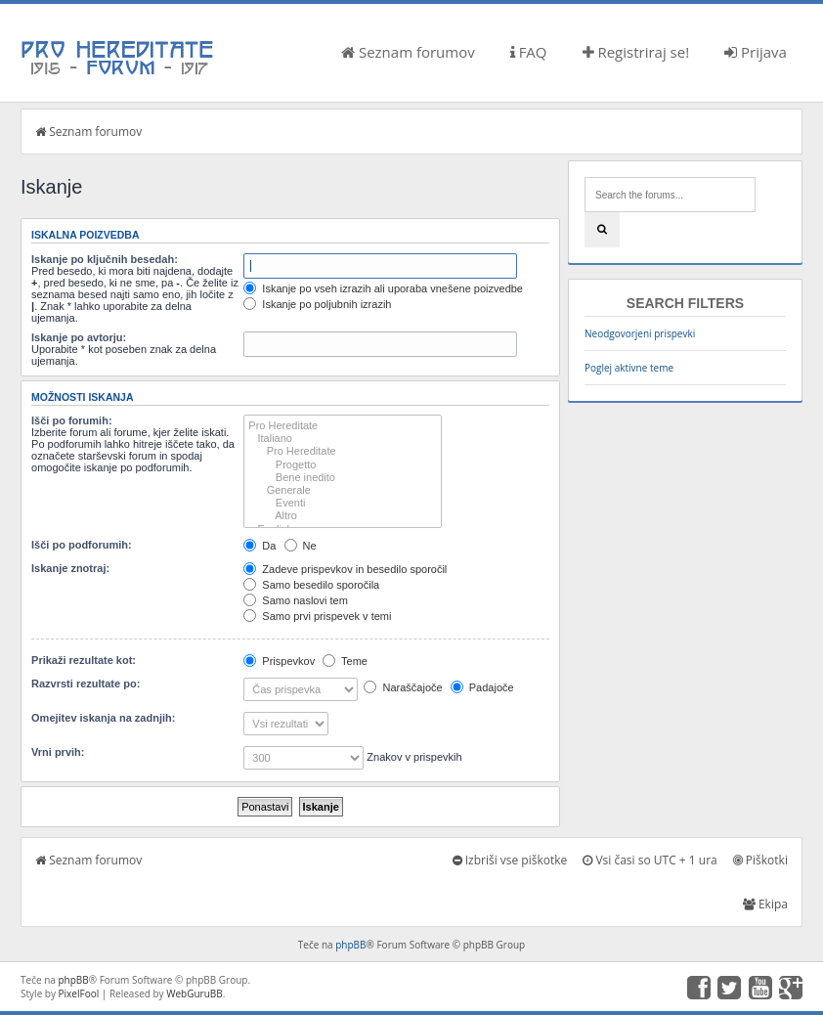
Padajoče (482, 687)
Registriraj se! (636, 52)
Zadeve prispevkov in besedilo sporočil (345, 569)
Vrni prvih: (57, 752)
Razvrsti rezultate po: (85, 683)
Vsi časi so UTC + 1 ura (649, 860)
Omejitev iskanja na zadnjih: (103, 718)
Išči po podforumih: (81, 545)
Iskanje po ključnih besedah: (104, 259)
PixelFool (79, 993)
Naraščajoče (403, 687)
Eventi (342, 503)
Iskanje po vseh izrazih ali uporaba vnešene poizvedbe (383, 288)
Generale (342, 490)
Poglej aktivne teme (629, 368)
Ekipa (765, 904)
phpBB (350, 944)
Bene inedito (342, 477)
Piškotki (760, 860)
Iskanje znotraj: (70, 568)
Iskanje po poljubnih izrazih (317, 304)
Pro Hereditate (342, 425)
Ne (300, 546)
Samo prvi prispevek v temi (317, 616)
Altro (342, 515)
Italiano (342, 438)
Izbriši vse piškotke (510, 860)
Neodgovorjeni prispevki (640, 333)
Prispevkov (279, 661)
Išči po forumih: (71, 420)
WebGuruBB (194, 993)
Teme (345, 661)
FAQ (528, 52)
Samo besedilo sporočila (311, 585)
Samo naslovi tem (295, 600)
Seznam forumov (408, 52)
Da (259, 546)
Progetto (342, 465)
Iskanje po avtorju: (78, 337)
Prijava (755, 52)
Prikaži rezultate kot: (83, 660)
